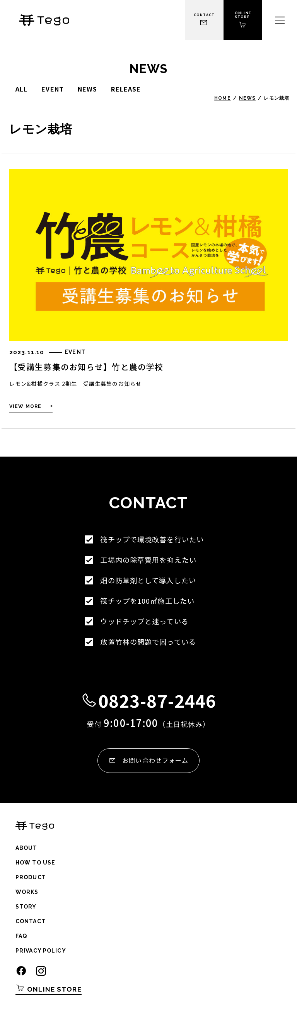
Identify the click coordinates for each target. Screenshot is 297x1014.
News (247, 98)
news (87, 88)
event (52, 88)
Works (27, 892)
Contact (30, 921)
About (26, 848)
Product (30, 877)
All (21, 88)
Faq (21, 936)
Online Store (48, 988)
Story (26, 907)
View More (25, 406)
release (126, 88)
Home (222, 98)
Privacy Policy (40, 951)
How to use (35, 862)
